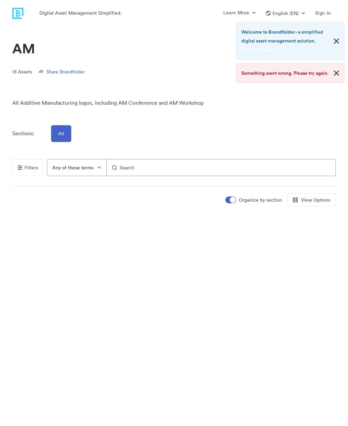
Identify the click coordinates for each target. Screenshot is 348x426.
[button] (285, 13)
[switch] (254, 200)
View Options (311, 200)
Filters (28, 168)
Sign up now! (257, 49)
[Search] (221, 167)
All (61, 134)
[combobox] (77, 167)
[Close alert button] (336, 41)
